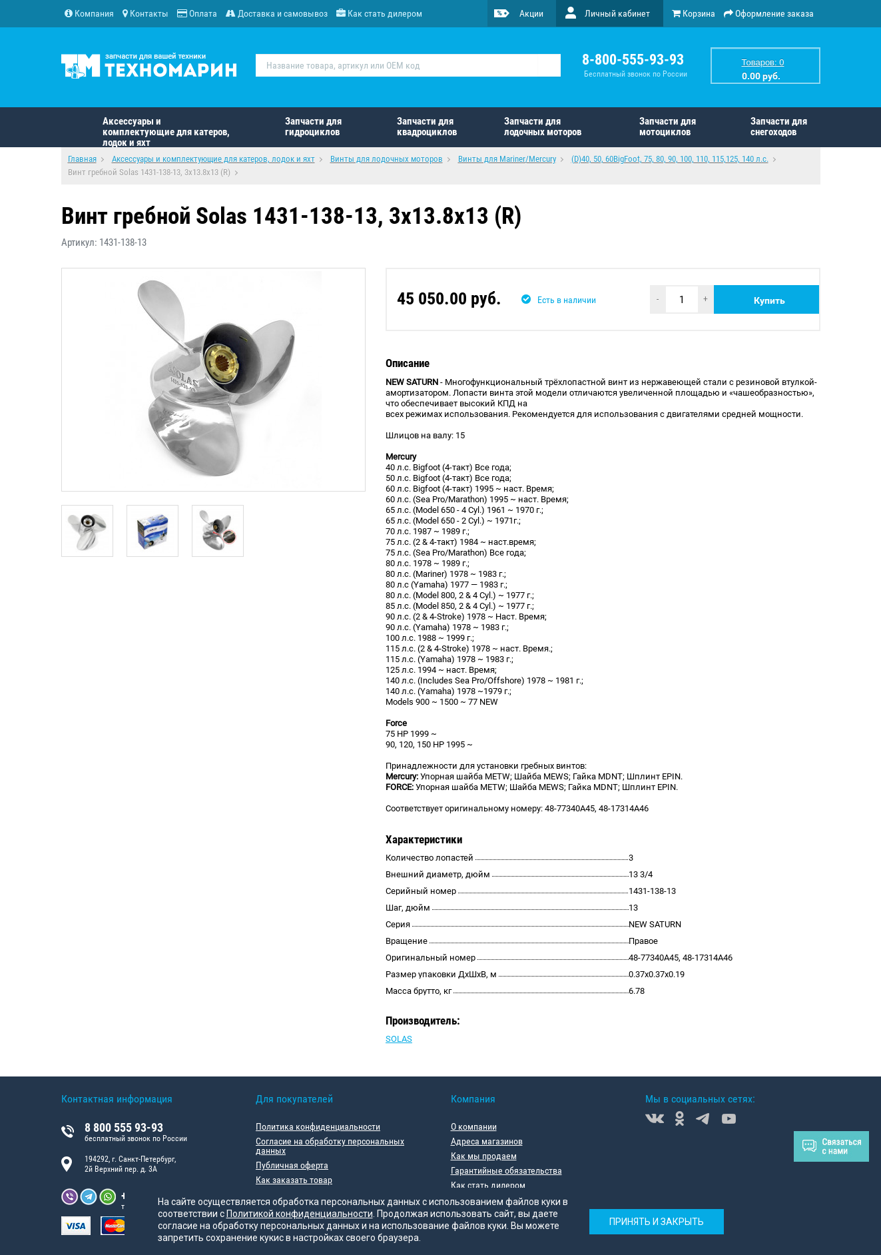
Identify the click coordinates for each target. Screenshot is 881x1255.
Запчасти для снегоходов (778, 126)
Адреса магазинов (487, 1141)
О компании (474, 1126)
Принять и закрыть (656, 1221)
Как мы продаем (484, 1155)
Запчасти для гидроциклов (313, 126)
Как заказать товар (294, 1179)
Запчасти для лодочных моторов (542, 126)
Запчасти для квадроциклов (427, 126)
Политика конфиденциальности (318, 1126)
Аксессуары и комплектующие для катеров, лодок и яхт (166, 131)
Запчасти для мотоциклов (667, 126)
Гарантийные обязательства (506, 1170)
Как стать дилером (488, 1185)
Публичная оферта (292, 1165)
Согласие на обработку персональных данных (330, 1145)
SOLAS (399, 1039)
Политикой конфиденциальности (299, 1213)
